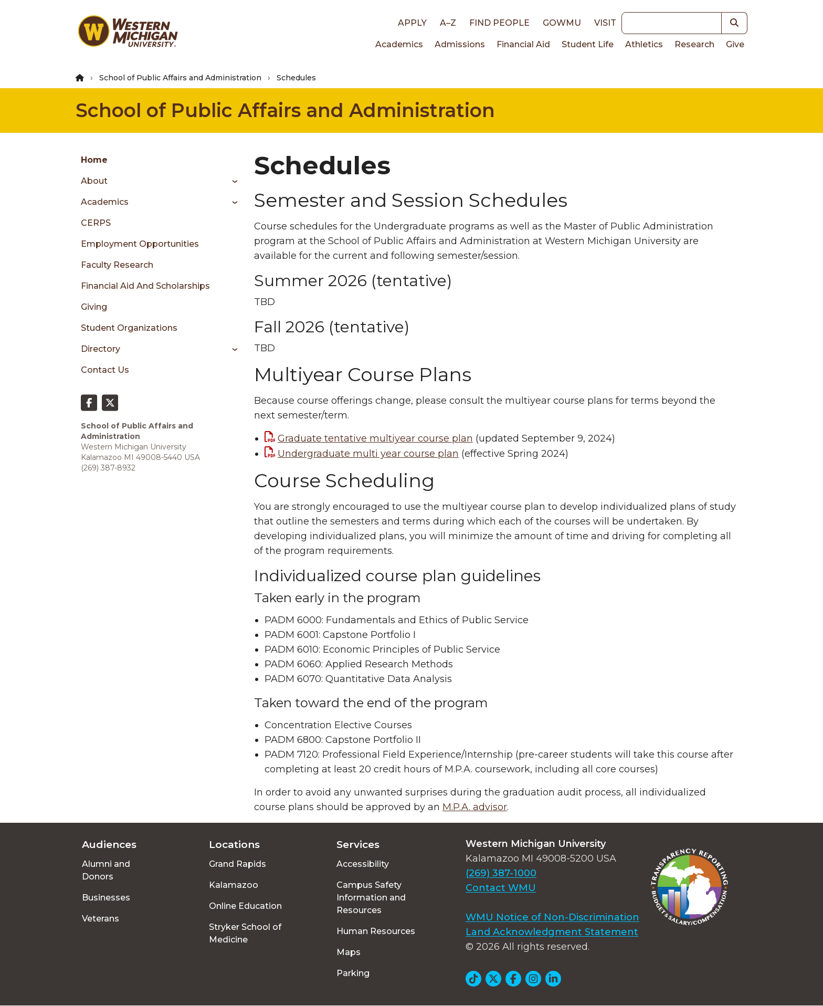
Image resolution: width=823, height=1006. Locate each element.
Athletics (644, 44)
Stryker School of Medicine (245, 933)
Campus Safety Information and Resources (371, 897)
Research (694, 44)
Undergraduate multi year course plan (368, 453)
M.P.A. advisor (474, 807)
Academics (399, 44)
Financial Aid (523, 44)
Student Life (588, 44)
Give (735, 44)
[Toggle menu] (231, 181)
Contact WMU (501, 888)
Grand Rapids (237, 864)
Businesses (106, 898)
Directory (100, 349)
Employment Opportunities (140, 244)
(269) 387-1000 (501, 873)
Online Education (245, 906)
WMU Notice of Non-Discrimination (552, 917)
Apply (412, 23)
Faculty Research (117, 265)
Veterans (100, 919)
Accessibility (362, 864)
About (94, 181)
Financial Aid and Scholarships (145, 286)
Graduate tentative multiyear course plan (375, 438)
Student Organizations (129, 328)
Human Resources (375, 931)
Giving (94, 307)
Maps (348, 952)
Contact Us (105, 370)
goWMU (562, 23)
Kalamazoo (233, 885)
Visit (605, 23)
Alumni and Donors (106, 870)
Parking (353, 973)
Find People (499, 23)
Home (94, 160)
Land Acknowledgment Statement (552, 932)
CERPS (96, 223)
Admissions (460, 44)
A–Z (448, 23)
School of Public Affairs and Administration (180, 77)
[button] (734, 23)
